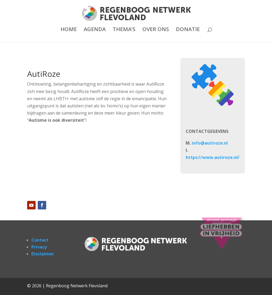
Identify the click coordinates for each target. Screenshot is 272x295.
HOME (69, 30)
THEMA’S (124, 30)
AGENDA (95, 30)
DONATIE (188, 30)
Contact (40, 240)
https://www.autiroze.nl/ (213, 157)
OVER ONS (155, 30)
